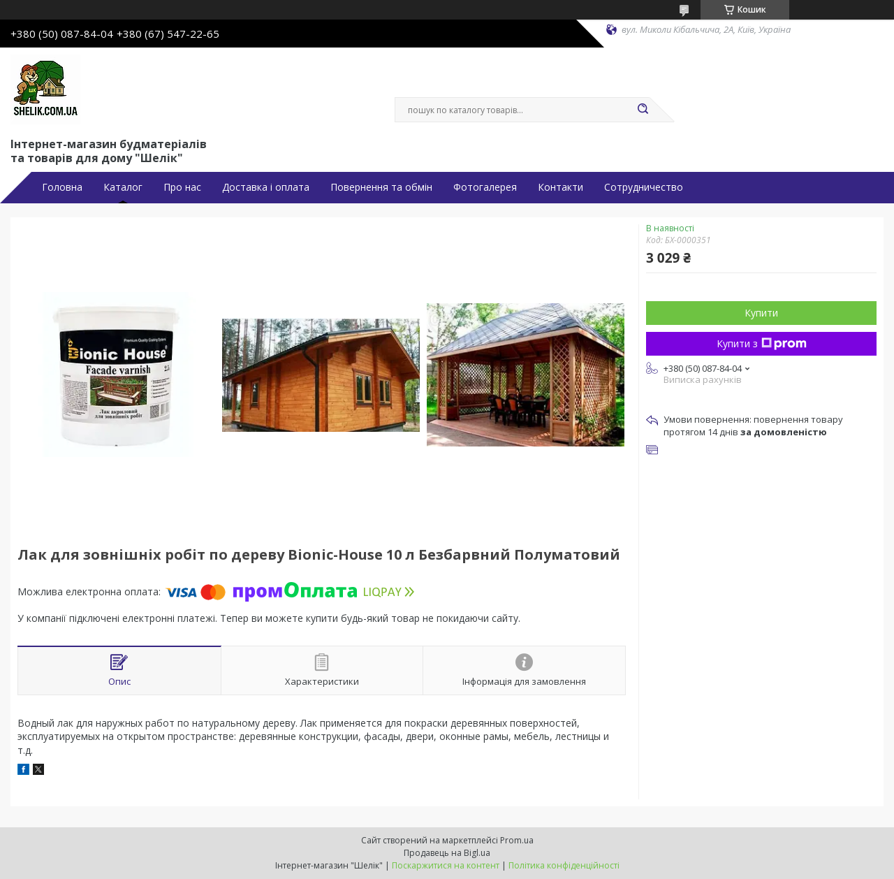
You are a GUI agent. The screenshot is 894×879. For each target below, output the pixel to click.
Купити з (762, 343)
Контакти (560, 187)
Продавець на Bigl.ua (447, 853)
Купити (761, 312)
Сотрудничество (643, 187)
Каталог (122, 187)
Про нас (182, 187)
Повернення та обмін (381, 187)
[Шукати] (643, 109)
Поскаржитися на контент (445, 865)
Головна (62, 187)
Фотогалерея (485, 187)
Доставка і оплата (265, 187)
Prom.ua (517, 840)
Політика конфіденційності (564, 865)
